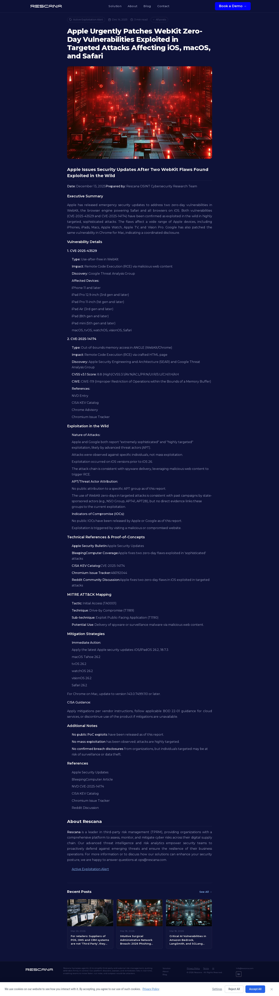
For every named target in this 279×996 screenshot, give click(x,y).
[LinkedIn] (238, 974)
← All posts (159, 19)
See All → (205, 891)
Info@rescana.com (245, 968)
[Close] (271, 989)
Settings (217, 989)
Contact (163, 6)
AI (213, 968)
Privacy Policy (193, 968)
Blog (147, 6)
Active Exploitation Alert (86, 19)
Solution (115, 6)
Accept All (255, 989)
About (132, 6)
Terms (206, 968)
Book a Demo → (233, 6)
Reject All (234, 989)
